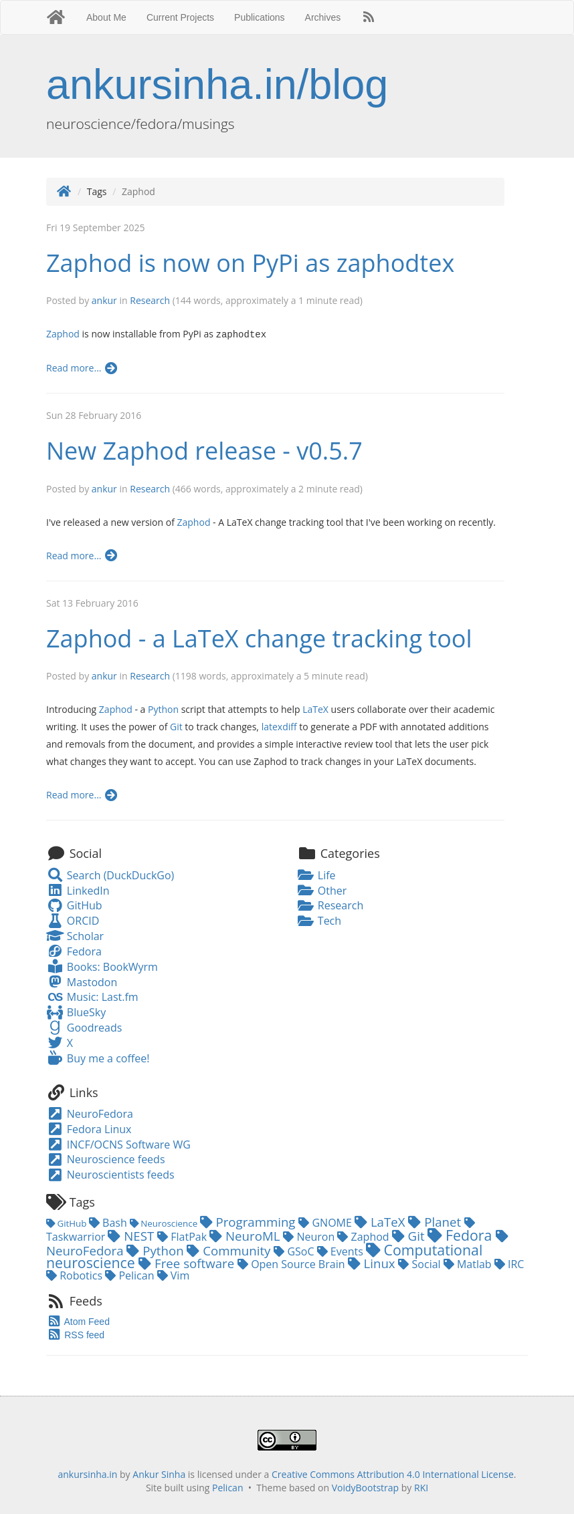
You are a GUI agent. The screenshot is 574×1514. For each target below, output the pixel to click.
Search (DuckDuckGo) (110, 874)
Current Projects (180, 17)
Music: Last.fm (92, 996)
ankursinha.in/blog (217, 84)
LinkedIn (77, 890)
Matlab (469, 1263)
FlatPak (183, 1236)
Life (316, 874)
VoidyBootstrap (365, 1487)
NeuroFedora (89, 1113)
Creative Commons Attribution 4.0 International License (393, 1473)
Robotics (75, 1274)
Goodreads (84, 1027)
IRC (509, 1263)
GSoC (295, 1250)
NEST (132, 1235)
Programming (249, 1221)
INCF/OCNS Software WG (118, 1144)
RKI (421, 1487)
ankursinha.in (87, 1473)
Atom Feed (78, 1321)
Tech (319, 920)
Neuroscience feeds (105, 1158)
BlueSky (76, 1011)
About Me (106, 17)
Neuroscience (165, 1223)
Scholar (75, 935)
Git (176, 726)
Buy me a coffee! (97, 1057)
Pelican (131, 1274)
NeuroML (246, 1235)
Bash (109, 1222)
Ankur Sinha (158, 1473)
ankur (104, 300)
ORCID (72, 920)
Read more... (82, 367)
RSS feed (75, 1334)
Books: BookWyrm (102, 966)
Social (420, 1263)
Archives (323, 17)
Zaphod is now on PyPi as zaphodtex (250, 263)
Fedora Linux (88, 1128)
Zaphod (63, 333)
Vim (173, 1274)
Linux (373, 1262)
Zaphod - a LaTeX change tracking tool (259, 637)
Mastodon (81, 981)
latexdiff (279, 726)
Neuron (310, 1236)
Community (230, 1249)
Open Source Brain (292, 1263)
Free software (187, 1262)
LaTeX (315, 708)
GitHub (74, 904)
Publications (259, 17)
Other (322, 890)
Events (341, 1250)
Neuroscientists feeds (110, 1174)
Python (163, 708)
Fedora (74, 950)
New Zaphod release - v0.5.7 (204, 450)
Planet (436, 1221)
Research (150, 300)
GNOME (326, 1222)
